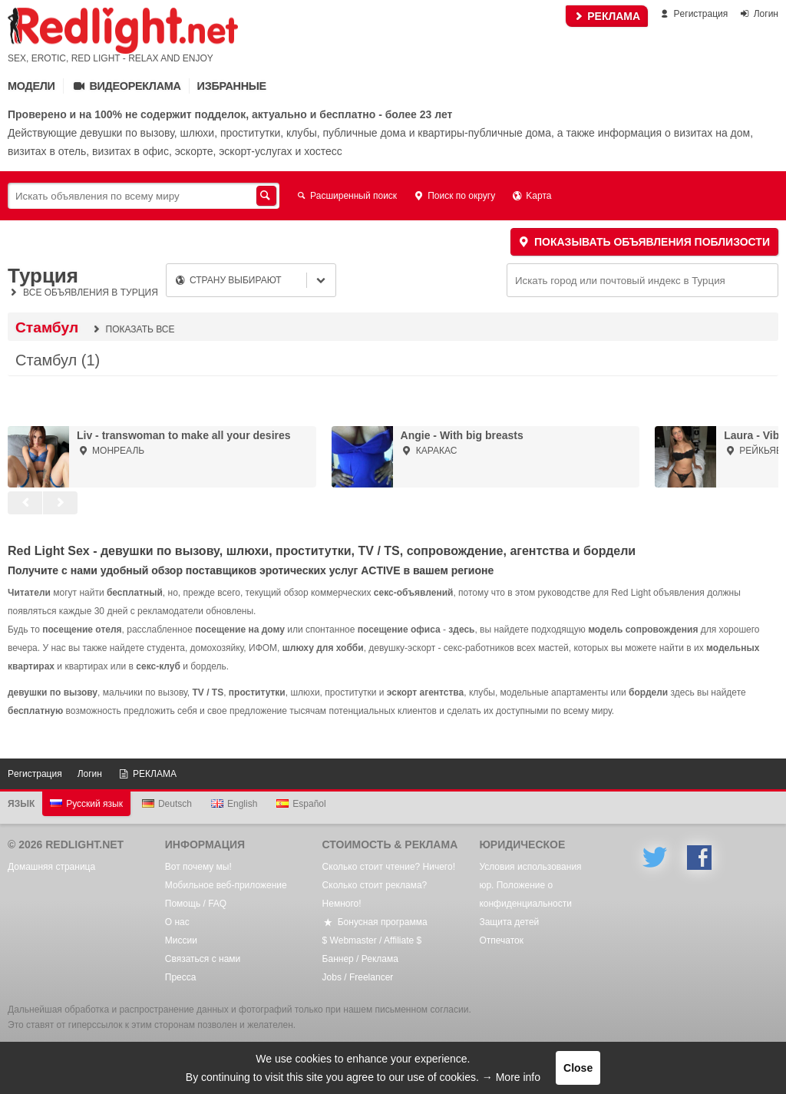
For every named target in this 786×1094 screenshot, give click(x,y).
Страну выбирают (228, 280)
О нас (177, 922)
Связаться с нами (202, 959)
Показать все (132, 329)
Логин (758, 13)
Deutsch (167, 803)
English (234, 803)
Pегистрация (693, 13)
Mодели (31, 86)
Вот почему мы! (198, 866)
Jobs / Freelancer (358, 977)
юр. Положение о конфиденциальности (525, 894)
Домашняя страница (51, 866)
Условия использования (530, 866)
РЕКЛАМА (606, 16)
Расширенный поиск (346, 195)
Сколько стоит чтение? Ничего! (388, 866)
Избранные (231, 86)
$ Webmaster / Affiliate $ (372, 940)
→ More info (511, 1077)
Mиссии (181, 940)
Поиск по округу (453, 195)
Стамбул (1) (57, 360)
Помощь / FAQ (195, 903)
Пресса (180, 977)
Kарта (530, 195)
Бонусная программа (375, 922)
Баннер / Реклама (360, 959)
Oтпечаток (501, 940)
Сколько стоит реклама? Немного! (375, 894)
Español (300, 803)
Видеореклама (126, 86)
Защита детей (509, 922)
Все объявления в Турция (83, 292)
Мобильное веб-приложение (226, 885)
